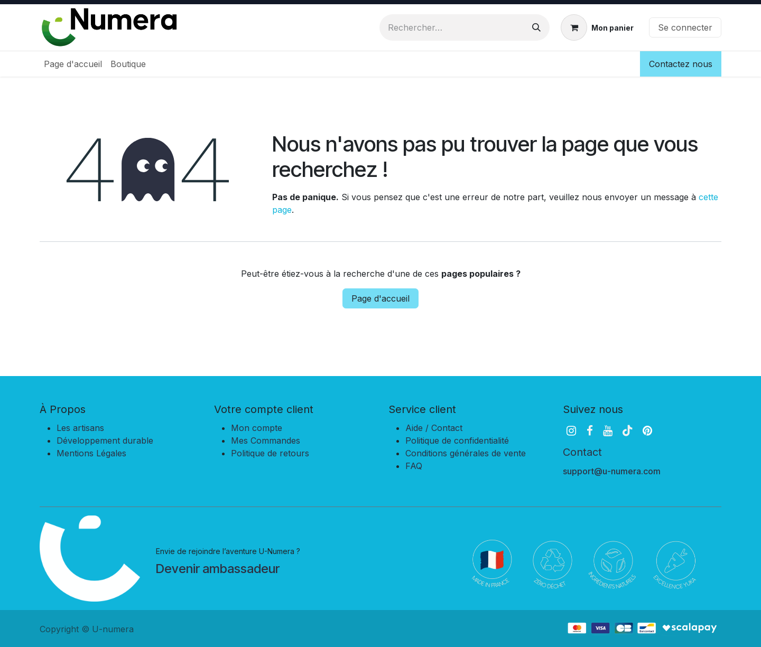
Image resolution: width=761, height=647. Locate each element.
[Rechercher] (536, 27)
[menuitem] (73, 63)
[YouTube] (608, 430)
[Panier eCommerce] (597, 27)
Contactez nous (680, 64)
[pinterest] (647, 430)
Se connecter (685, 27)
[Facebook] (589, 430)
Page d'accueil (380, 298)
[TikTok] (627, 430)
